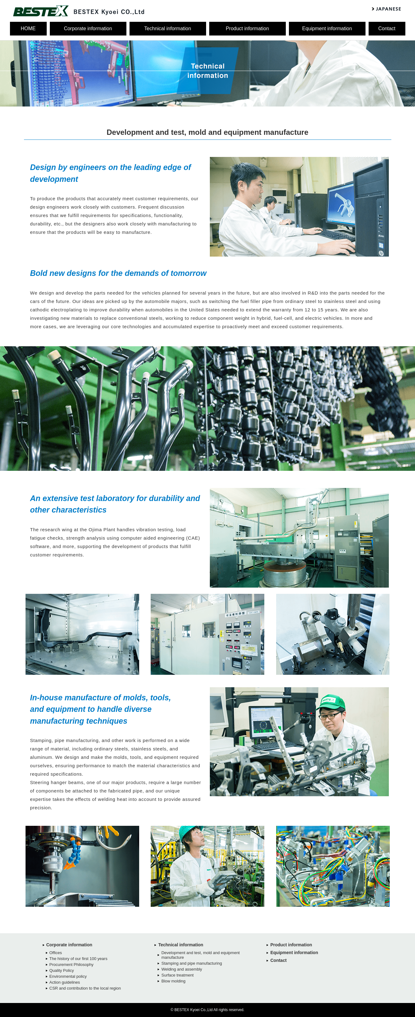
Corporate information (88, 28)
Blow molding (173, 981)
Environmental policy (68, 976)
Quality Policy (62, 970)
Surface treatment (177, 975)
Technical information (167, 28)
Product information (247, 28)
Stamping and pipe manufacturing (191, 963)
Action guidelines (65, 982)
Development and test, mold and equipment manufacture (200, 955)
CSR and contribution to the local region (85, 988)
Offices (56, 952)
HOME (28, 28)
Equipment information (327, 28)
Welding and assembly (181, 969)
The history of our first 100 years (78, 958)
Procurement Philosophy (72, 964)
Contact (386, 28)
